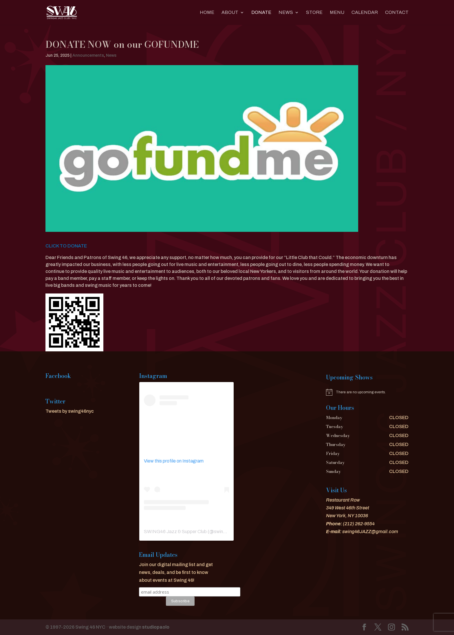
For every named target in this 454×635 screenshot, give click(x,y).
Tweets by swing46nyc (69, 411)
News (286, 12)
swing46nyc (226, 531)
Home (207, 12)
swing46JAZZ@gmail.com (370, 531)
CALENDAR (365, 12)
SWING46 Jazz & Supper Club (175, 531)
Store (314, 12)
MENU (337, 12)
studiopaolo (155, 627)
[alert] (367, 392)
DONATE (261, 12)
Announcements (88, 55)
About (229, 12)
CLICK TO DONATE (66, 245)
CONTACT (397, 12)
